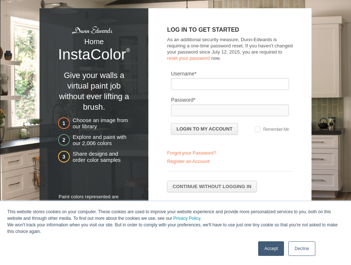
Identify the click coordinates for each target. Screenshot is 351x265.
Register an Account (188, 161)
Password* (183, 99)
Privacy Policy (186, 218)
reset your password (188, 58)
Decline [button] (302, 248)
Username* (184, 73)
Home (94, 42)
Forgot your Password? (191, 153)
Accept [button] (271, 248)
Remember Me (276, 129)
